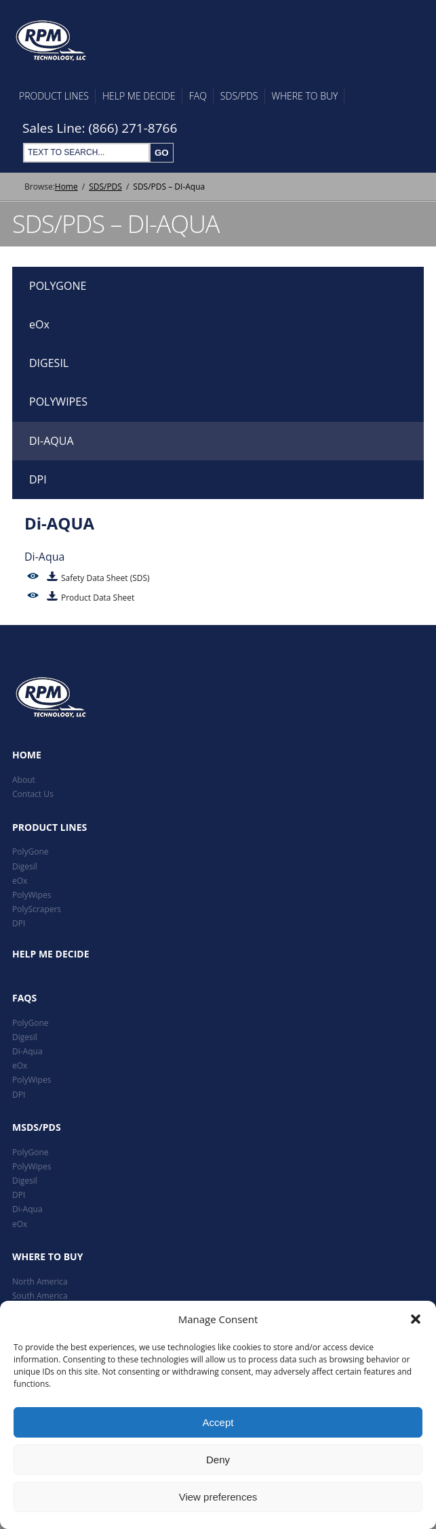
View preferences (218, 1497)
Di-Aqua (27, 1051)
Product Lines (54, 95)
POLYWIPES (58, 401)
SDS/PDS (239, 95)
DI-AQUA (51, 440)
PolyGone (30, 851)
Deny (218, 1459)
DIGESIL (48, 363)
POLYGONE (57, 285)
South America (40, 1295)
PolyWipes (31, 894)
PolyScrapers (36, 909)
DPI (38, 479)
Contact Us (33, 794)
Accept (218, 1422)
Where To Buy (305, 95)
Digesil (24, 866)
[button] (415, 1319)
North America (40, 1281)
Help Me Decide (139, 95)
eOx (39, 324)
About (23, 779)
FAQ (198, 95)
